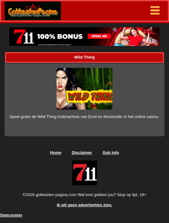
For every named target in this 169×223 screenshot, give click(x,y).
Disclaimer (82, 152)
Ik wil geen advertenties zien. (84, 205)
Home (55, 152)
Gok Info (111, 152)
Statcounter (11, 215)
